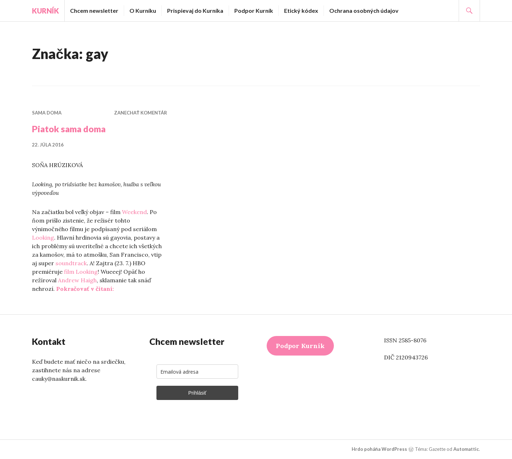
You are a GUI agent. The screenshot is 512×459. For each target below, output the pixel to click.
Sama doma (47, 113)
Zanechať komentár (140, 113)
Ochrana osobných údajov (364, 10)
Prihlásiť (197, 393)
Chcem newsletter (94, 10)
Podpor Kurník (253, 10)
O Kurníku (142, 10)
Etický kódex (301, 10)
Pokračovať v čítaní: (85, 288)
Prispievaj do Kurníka (195, 10)
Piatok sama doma (69, 128)
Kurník (45, 10)
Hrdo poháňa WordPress (379, 449)
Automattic (466, 449)
